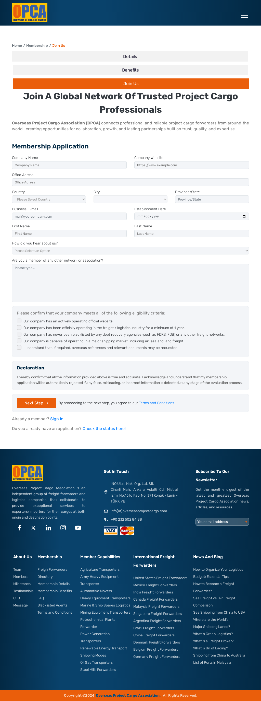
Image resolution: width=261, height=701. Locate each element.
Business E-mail (25, 209)
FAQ (40, 598)
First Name (21, 226)
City (97, 192)
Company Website (148, 158)
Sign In (56, 418)
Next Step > (36, 403)
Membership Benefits (54, 591)
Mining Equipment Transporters (105, 612)
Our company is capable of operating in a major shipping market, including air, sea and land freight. (103, 341)
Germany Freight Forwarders (156, 657)
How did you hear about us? (35, 243)
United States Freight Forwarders (160, 578)
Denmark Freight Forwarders (156, 642)
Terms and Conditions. (157, 403)
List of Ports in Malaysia (212, 662)
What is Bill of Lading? (210, 648)
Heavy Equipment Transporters (105, 598)
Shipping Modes (93, 655)
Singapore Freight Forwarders (157, 614)
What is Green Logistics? (213, 634)
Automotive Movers (96, 591)
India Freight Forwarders (153, 592)
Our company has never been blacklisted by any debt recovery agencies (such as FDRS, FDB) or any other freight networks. (124, 334)
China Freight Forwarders (154, 635)
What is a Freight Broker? (213, 641)
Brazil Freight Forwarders (153, 628)
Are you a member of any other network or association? (57, 260)
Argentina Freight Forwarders (157, 621)
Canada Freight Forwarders (155, 599)
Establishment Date (150, 209)
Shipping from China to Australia (219, 655)
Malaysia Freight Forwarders (156, 606)
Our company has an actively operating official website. (68, 321)
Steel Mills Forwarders (98, 670)
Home (17, 45)
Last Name (143, 226)
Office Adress (22, 175)
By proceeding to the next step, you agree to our (117, 403)
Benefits (130, 70)
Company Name (25, 158)
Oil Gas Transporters (96, 662)
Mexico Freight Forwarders (155, 585)
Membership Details (53, 584)
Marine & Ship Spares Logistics (105, 605)
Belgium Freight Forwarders (155, 649)
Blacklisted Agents (52, 605)
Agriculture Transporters (100, 569)
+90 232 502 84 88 (126, 519)
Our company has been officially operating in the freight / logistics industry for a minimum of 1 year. (104, 328)
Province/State (187, 192)
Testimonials (23, 591)
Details (130, 56)
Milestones (22, 584)
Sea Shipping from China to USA (219, 612)
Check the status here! (104, 428)
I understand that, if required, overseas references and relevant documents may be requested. (100, 348)
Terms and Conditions (54, 612)
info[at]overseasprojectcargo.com (139, 511)
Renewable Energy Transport (103, 648)
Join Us (58, 45)
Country (18, 192)
